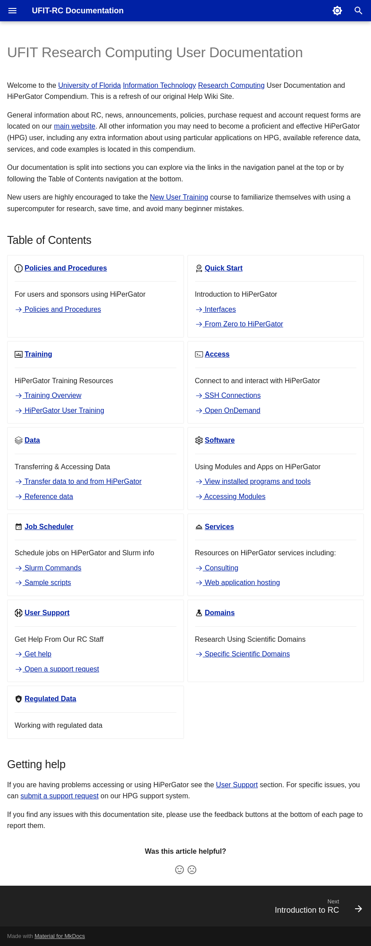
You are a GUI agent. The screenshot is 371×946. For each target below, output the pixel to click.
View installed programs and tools (253, 481)
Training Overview (48, 395)
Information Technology (159, 85)
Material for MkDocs (60, 936)
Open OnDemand (228, 410)
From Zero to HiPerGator (239, 324)
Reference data (44, 496)
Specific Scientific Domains (242, 654)
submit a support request (59, 796)
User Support (237, 785)
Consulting (216, 568)
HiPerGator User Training (59, 410)
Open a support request (57, 669)
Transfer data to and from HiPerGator (78, 481)
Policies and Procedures (58, 309)
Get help (33, 654)
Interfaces (215, 309)
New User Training (179, 197)
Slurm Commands (48, 568)
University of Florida (89, 85)
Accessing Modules (230, 496)
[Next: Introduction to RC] (316, 908)
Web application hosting (237, 582)
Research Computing (231, 85)
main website (74, 126)
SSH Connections (228, 395)
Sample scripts (43, 582)
